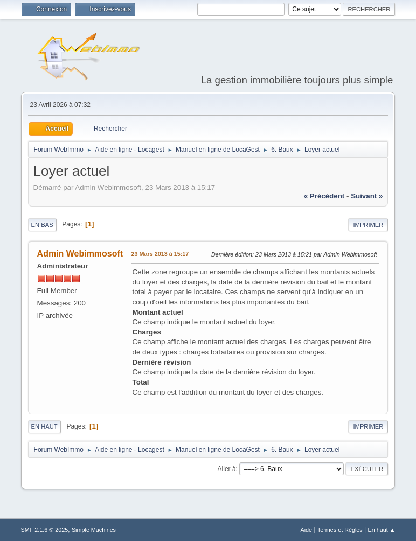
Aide (307, 529)
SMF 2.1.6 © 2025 (44, 529)
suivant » (367, 196)
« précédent (324, 196)
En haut (44, 426)
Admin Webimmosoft (80, 253)
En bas (42, 225)
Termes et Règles (340, 529)
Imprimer (368, 225)
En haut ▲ (382, 529)
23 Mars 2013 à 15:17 (160, 254)
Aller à (227, 469)
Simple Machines (94, 529)
